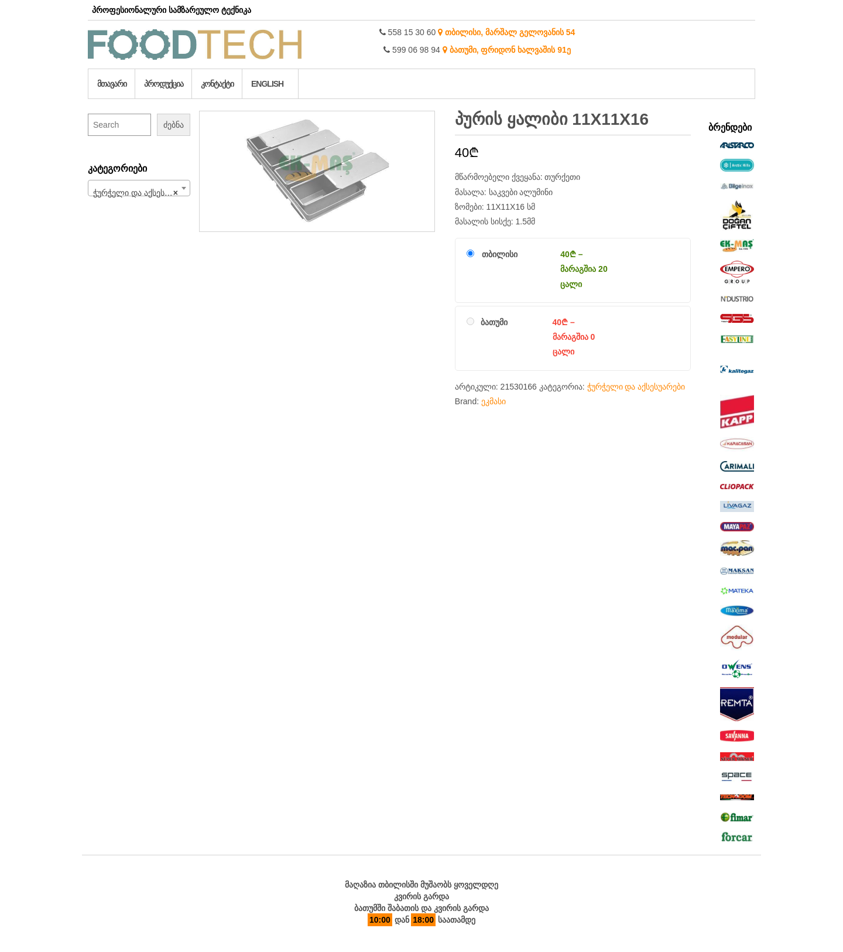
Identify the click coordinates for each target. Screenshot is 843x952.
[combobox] (139, 188)
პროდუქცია (163, 83)
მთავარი (111, 83)
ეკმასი (493, 401)
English (267, 83)
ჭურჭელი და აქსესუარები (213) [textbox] (141, 193)
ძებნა (173, 124)
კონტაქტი (217, 83)
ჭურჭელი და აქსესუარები (636, 386)
